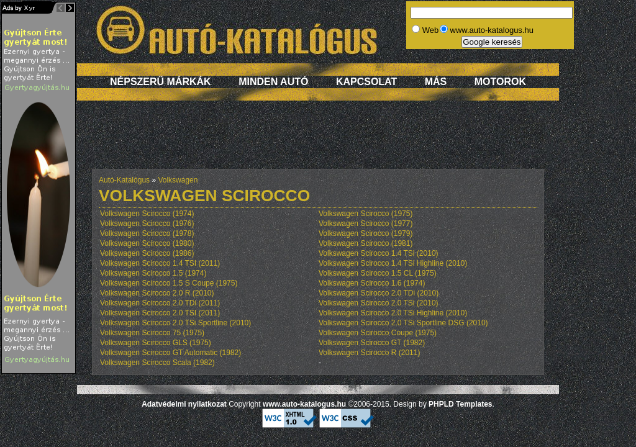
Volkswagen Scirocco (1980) (147, 243)
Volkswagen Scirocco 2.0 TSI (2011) (160, 313)
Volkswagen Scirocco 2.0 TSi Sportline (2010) (175, 322)
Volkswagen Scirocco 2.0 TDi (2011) (160, 303)
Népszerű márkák (160, 81)
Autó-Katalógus (124, 180)
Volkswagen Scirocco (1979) (365, 233)
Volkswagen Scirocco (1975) (365, 213)
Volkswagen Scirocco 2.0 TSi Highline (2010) (393, 313)
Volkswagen (178, 180)
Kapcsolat (366, 81)
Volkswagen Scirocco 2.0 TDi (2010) (378, 293)
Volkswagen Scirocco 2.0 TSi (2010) (378, 303)
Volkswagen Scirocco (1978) (147, 233)
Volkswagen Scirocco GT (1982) (372, 342)
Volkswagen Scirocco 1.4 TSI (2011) (160, 263)
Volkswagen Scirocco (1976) (147, 223)
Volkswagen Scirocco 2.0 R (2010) (157, 293)
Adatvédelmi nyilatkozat (184, 404)
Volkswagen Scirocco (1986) (147, 253)
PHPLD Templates (460, 404)
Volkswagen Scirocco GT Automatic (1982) (170, 352)
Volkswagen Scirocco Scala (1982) (157, 362)
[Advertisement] (318, 141)
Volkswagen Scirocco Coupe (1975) (378, 332)
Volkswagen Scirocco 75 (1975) (152, 332)
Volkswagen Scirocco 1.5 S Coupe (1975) (168, 283)
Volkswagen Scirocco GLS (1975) (155, 342)
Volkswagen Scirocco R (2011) (369, 352)
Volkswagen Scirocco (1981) (365, 243)
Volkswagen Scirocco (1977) (365, 223)
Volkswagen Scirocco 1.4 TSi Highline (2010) (393, 263)
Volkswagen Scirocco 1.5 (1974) (153, 273)
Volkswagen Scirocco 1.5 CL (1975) (378, 273)
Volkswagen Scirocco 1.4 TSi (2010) (378, 253)
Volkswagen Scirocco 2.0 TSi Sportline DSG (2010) (403, 322)
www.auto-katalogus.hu (304, 404)
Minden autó (273, 81)
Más (436, 81)
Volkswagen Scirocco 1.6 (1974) (372, 283)
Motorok (500, 81)
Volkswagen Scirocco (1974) (147, 213)
